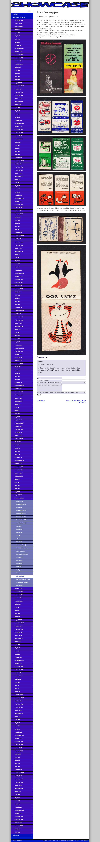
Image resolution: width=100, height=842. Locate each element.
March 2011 (21, 180)
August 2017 (21, 420)
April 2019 (21, 483)
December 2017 (21, 433)
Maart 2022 (21, 679)
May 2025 (21, 798)
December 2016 (21, 395)
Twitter (77, 840)
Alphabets (21, 836)
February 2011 (21, 177)
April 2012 (21, 221)
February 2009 (21, 102)
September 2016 (21, 386)
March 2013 (21, 255)
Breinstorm (19, 501)
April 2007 (21, 33)
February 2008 (21, 64)
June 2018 (21, 452)
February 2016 (21, 364)
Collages (18, 570)
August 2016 (21, 383)
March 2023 (21, 717)
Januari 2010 (21, 136)
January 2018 (21, 436)
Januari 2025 (21, 786)
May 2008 (21, 74)
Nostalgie (19, 507)
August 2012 (21, 233)
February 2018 (21, 439)
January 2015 (21, 324)
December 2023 (21, 745)
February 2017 (21, 402)
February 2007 (21, 27)
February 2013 (21, 252)
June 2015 (21, 339)
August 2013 (21, 270)
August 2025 (21, 807)
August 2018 (21, 458)
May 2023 (21, 723)
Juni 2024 (21, 764)
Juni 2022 (21, 689)
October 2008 (21, 89)
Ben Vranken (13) (21, 504)
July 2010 (21, 155)
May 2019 (21, 486)
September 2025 (21, 811)
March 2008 (21, 68)
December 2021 (21, 670)
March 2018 (21, 442)
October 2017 (21, 427)
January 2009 (21, 99)
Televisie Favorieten (22, 548)
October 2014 (21, 314)
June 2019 (21, 489)
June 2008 (21, 77)
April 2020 (21, 608)
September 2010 (21, 161)
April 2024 (21, 758)
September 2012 (21, 236)
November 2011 (21, 205)
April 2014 (21, 295)
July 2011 (21, 192)
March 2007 (21, 30)
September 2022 (21, 698)
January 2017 (21, 398)
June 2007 (21, 39)
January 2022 (21, 673)
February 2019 (21, 477)
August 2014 (21, 308)
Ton (17, 538)
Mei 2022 (21, 686)
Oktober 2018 (21, 464)
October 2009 (21, 127)
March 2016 (21, 367)
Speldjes (18, 526)
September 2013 (21, 274)
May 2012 (21, 224)
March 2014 (21, 292)
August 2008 (21, 83)
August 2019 (21, 495)
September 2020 (21, 623)
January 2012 (21, 211)
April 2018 (21, 445)
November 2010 (21, 167)
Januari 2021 (21, 636)
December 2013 (21, 283)
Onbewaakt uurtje (21, 545)
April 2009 (21, 108)
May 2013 (21, 261)
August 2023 (21, 733)
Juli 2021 (21, 655)
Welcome (21, 14)
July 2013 (21, 267)
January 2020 (21, 598)
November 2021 (21, 667)
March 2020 (21, 605)
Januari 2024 (21, 748)
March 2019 (21, 480)
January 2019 (21, 473)
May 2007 (21, 36)
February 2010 (21, 139)
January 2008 (21, 61)
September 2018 (21, 461)
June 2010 (21, 152)
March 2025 (21, 792)
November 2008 (21, 93)
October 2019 (21, 589)
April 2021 (21, 645)
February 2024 (21, 751)
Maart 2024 (21, 754)
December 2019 (21, 595)
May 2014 (21, 299)
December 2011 (21, 208)
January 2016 (21, 361)
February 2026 (21, 826)
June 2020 (21, 614)
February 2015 (21, 327)
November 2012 (21, 242)
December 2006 (21, 21)
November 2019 (21, 592)
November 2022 (21, 704)
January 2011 (21, 174)
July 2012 (21, 230)
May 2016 (21, 374)
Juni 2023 (21, 726)
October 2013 (21, 277)
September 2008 (21, 86)
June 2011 (21, 189)
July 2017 (21, 417)
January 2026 (21, 823)
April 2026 (21, 832)
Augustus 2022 (21, 695)
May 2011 (21, 186)
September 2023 (21, 736)
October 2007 (21, 52)
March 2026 (21, 829)
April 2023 (21, 720)
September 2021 (21, 661)
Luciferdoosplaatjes (22, 554)
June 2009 (21, 114)
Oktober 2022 (21, 701)
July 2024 (21, 767)
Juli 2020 (21, 617)
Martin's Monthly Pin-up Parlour (23, 580)
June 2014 (21, 302)
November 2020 (21, 630)
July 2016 (21, 380)
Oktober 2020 (21, 626)
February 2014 (21, 289)
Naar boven (84, 840)
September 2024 (21, 773)
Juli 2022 (21, 692)
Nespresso (19, 529)
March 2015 (21, 330)
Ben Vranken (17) (21, 520)
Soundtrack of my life (21, 18)
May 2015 (21, 336)
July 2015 (21, 342)
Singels (18, 535)
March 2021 (21, 642)
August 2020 (21, 620)
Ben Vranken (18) (21, 523)
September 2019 (21, 498)
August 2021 (21, 658)
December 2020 (21, 633)
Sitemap (48, 840)
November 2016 (21, 392)
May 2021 (21, 648)
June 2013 (21, 264)
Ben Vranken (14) (21, 510)
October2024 (21, 776)
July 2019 (21, 492)
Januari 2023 (21, 711)
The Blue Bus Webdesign (65, 840)
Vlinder (18, 573)
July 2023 (21, 729)
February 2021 (21, 639)
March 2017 (21, 405)
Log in (55, 840)
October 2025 (21, 814)
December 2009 (21, 133)
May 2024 (21, 761)
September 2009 (21, 124)
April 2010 (21, 146)
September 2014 (21, 311)
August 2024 (21, 770)
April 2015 (21, 333)
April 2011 (21, 183)
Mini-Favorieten (20, 551)
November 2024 (21, 779)
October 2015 (21, 355)
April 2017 (21, 408)
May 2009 (21, 111)
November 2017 (21, 430)
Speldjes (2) (19, 557)
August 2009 (21, 121)
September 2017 (21, 423)
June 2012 (21, 227)
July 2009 (21, 117)
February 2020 (21, 601)
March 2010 (21, 142)
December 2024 (21, 783)
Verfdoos (18, 566)
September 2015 (21, 349)
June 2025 (21, 801)
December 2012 (21, 246)
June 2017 (21, 414)
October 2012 (21, 239)
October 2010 (21, 164)
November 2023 (21, 742)
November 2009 (21, 130)
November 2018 (21, 467)
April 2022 (21, 683)
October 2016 (21, 389)
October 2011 (21, 202)
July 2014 (21, 305)
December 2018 (21, 470)
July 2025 (21, 804)
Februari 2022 (21, 676)
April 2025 (21, 795)
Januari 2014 (21, 286)
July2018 (21, 455)
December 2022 (21, 708)
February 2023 (21, 714)
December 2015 (21, 358)
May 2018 (21, 448)
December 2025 (21, 820)
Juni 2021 (21, 651)
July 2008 (21, 80)
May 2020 (21, 611)
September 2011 (21, 199)
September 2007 (21, 49)
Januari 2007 (21, 24)
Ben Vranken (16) (21, 516)
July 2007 (21, 43)
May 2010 (21, 149)
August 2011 (21, 196)
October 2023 (21, 739)
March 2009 (21, 105)
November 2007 (21, 55)
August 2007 (21, 46)
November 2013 (21, 280)
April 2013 (21, 258)
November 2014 (21, 317)
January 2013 (21, 249)
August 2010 (21, 158)
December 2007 (21, 58)
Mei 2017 (21, 411)
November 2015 (21, 352)
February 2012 (21, 214)
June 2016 (21, 377)
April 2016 (21, 370)
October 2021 (21, 664)
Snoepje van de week (22, 582)
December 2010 (21, 171)
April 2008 (21, 71)
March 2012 (21, 217)
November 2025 (21, 817)
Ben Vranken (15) (21, 513)
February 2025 (21, 789)
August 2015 (21, 345)
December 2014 (21, 320)
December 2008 (21, 96)
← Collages (41, 402)
